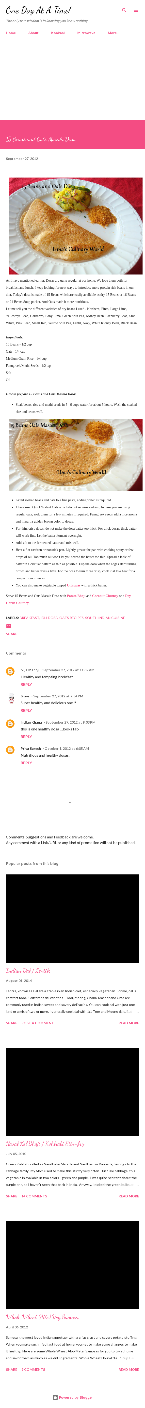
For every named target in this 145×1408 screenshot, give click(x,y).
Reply (26, 684)
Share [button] (11, 634)
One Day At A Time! (38, 10)
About (33, 33)
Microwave (86, 33)
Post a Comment (37, 1023)
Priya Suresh (31, 748)
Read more (129, 1023)
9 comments (33, 1369)
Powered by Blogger (72, 1397)
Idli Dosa (49, 618)
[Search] (124, 9)
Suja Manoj (30, 670)
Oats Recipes (71, 618)
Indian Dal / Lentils (28, 970)
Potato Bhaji (76, 596)
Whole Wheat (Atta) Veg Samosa (42, 1317)
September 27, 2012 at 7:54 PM (58, 696)
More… (113, 33)
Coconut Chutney (105, 596)
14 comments (34, 1196)
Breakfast (29, 618)
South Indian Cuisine (105, 618)
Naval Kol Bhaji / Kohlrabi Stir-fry (45, 1143)
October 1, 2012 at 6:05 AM (67, 748)
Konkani (58, 33)
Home (11, 33)
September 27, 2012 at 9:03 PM (71, 722)
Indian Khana (31, 722)
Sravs (25, 696)
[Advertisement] (72, 75)
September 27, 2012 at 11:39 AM (68, 670)
